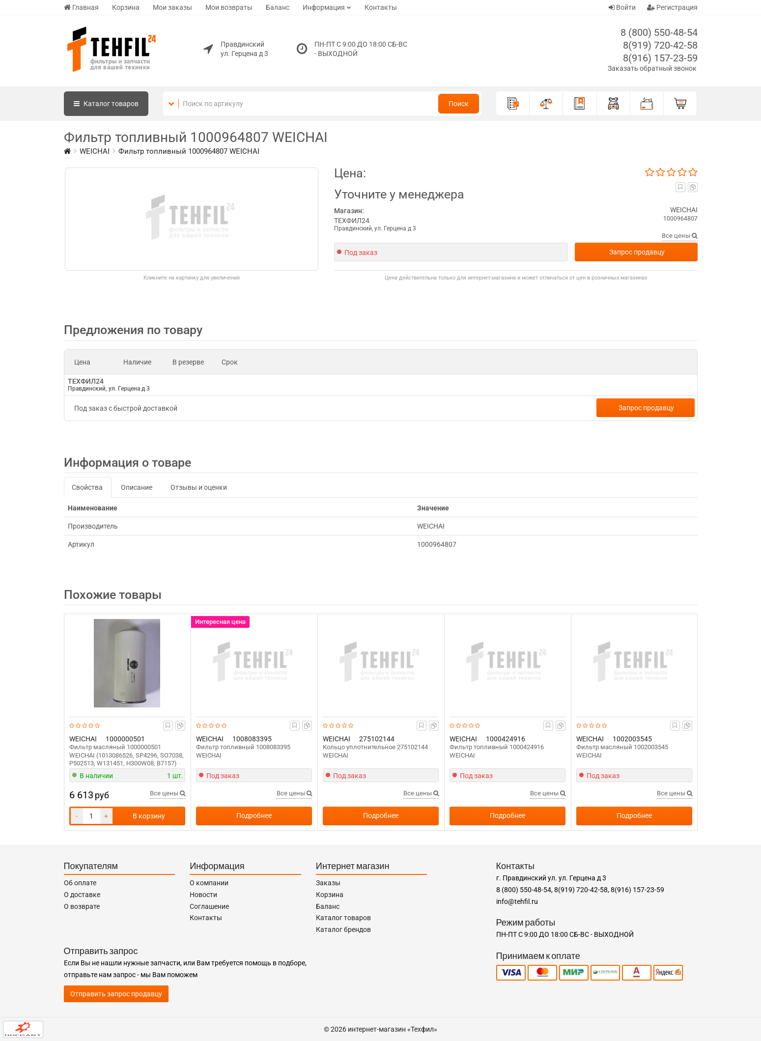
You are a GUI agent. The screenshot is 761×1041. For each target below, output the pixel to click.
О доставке (82, 895)
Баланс (277, 7)
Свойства (87, 487)
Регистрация (672, 7)
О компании (209, 883)
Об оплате (80, 883)
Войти (622, 7)
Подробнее (254, 815)
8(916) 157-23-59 (660, 58)
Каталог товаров (343, 918)
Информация (324, 7)
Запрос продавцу (637, 252)
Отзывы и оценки (198, 487)
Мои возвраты (229, 7)
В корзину (149, 816)
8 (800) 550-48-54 (659, 32)
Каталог (106, 104)
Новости (203, 895)
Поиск (459, 104)
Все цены (680, 235)
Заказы (328, 883)
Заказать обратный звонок (652, 68)
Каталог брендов (343, 929)
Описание (136, 487)
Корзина (126, 7)
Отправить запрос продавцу (116, 994)
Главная (81, 7)
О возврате (82, 906)
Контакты (381, 7)
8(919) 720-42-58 (660, 45)
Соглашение (209, 906)
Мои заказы (172, 7)
